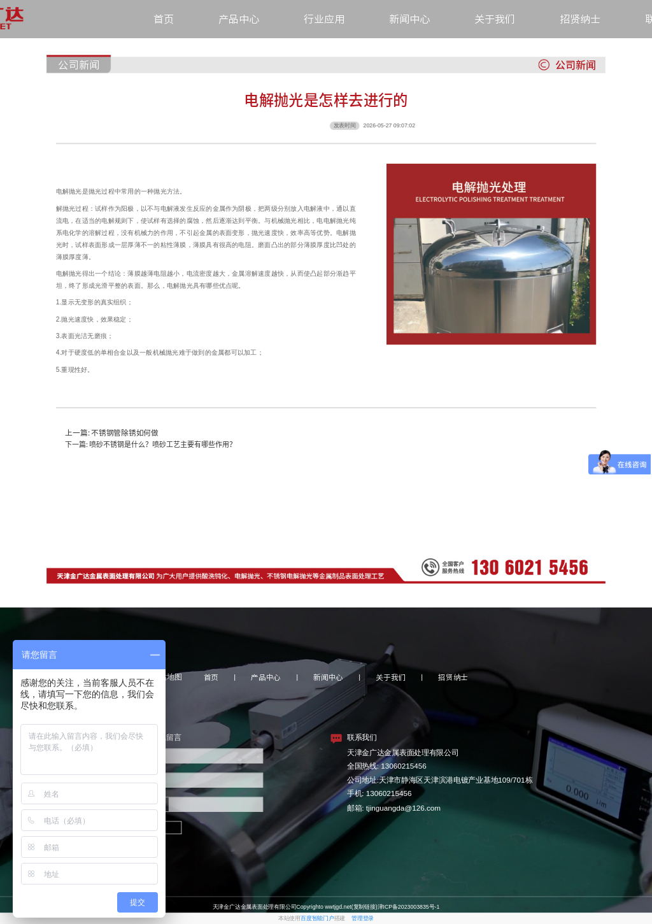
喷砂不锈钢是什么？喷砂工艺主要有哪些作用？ (162, 444)
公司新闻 (78, 65)
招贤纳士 (580, 19)
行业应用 (324, 19)
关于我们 (494, 19)
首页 (163, 19)
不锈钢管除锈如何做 (124, 432)
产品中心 (238, 19)
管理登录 (362, 918)
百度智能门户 (317, 918)
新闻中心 (409, 19)
